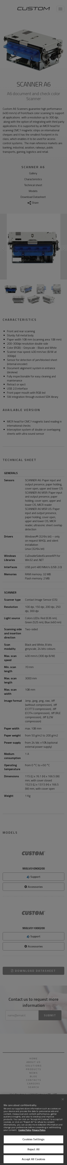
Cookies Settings (33, 1139)
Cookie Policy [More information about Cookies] (24, 1130)
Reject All (34, 1149)
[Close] (63, 1099)
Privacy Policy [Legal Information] (38, 1130)
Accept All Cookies (33, 1159)
